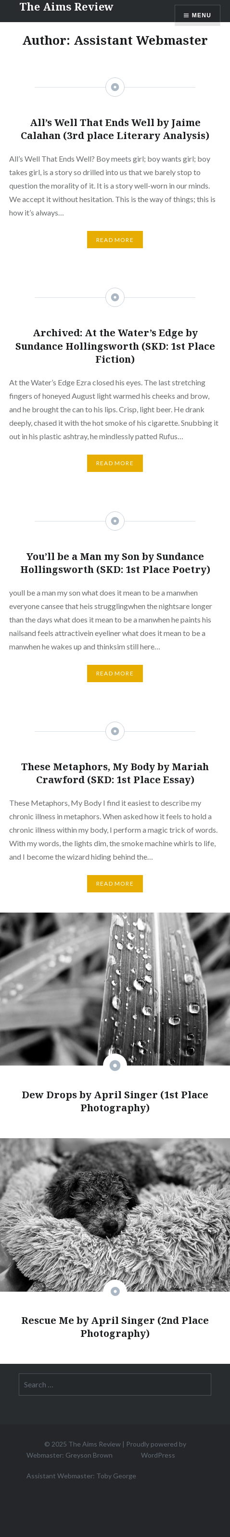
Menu (201, 15)
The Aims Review (94, 1444)
